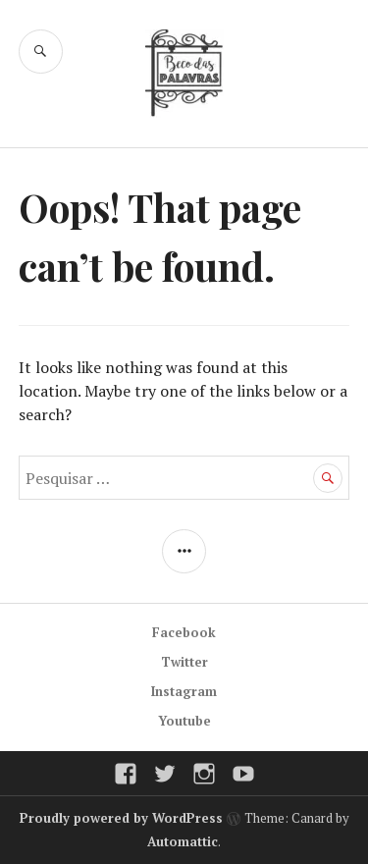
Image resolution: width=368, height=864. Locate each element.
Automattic (182, 841)
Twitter (184, 662)
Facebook (184, 632)
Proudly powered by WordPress (121, 818)
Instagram (184, 691)
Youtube (184, 720)
